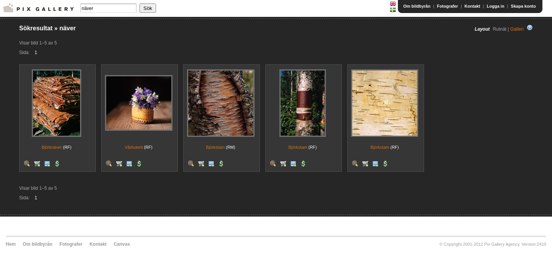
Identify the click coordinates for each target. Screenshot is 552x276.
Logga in (495, 6)
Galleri (517, 29)
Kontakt (472, 6)
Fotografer (447, 6)
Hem (11, 244)
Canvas (121, 244)
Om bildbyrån (416, 6)
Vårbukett (134, 147)
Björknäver (52, 147)
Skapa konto (523, 6)
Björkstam (215, 147)
